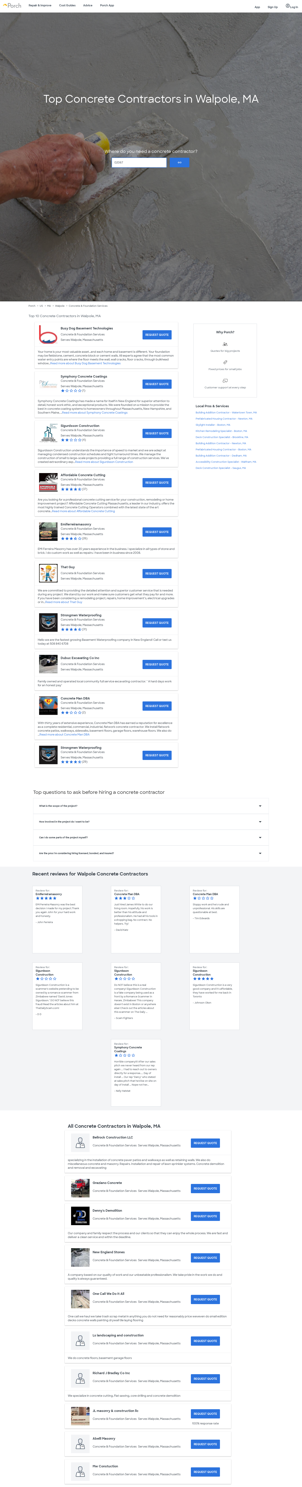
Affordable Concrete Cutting (83, 475)
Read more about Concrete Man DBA (64, 734)
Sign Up (273, 7)
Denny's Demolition (107, 1211)
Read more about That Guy (63, 602)
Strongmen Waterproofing (81, 615)
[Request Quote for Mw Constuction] (205, 1472)
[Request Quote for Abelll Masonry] (205, 1444)
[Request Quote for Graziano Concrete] (205, 1188)
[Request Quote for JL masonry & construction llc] (205, 1413)
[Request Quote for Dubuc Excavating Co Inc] (157, 664)
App (257, 7)
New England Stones (109, 1252)
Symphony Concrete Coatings (84, 376)
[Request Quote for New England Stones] (205, 1257)
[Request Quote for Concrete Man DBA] (157, 706)
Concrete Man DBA (75, 698)
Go (180, 162)
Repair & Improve (40, 5)
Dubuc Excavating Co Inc (80, 658)
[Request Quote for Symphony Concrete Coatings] (157, 384)
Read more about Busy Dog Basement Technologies (85, 363)
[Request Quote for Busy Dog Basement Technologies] (157, 334)
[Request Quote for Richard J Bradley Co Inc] (205, 1378)
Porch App (107, 5)
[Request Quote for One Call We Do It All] (205, 1299)
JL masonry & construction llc (115, 1411)
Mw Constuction (105, 1466)
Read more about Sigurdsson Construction (104, 462)
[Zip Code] (139, 163)
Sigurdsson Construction (80, 426)
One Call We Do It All (108, 1294)
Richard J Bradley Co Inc (111, 1373)
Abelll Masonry (104, 1439)
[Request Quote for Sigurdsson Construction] (157, 433)
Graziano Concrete (107, 1183)
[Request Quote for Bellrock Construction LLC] (205, 1143)
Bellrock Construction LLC (113, 1137)
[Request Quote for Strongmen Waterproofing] (157, 622)
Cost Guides (67, 5)
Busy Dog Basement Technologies (87, 328)
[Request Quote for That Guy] (157, 573)
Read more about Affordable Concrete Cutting (83, 511)
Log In (291, 6)
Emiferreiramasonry (76, 524)
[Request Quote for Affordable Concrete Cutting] (157, 482)
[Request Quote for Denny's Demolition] (205, 1216)
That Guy (68, 567)
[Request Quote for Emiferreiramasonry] (157, 532)
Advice (87, 5)
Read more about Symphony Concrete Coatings (95, 412)
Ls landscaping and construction (118, 1335)
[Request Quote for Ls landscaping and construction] (205, 1341)
